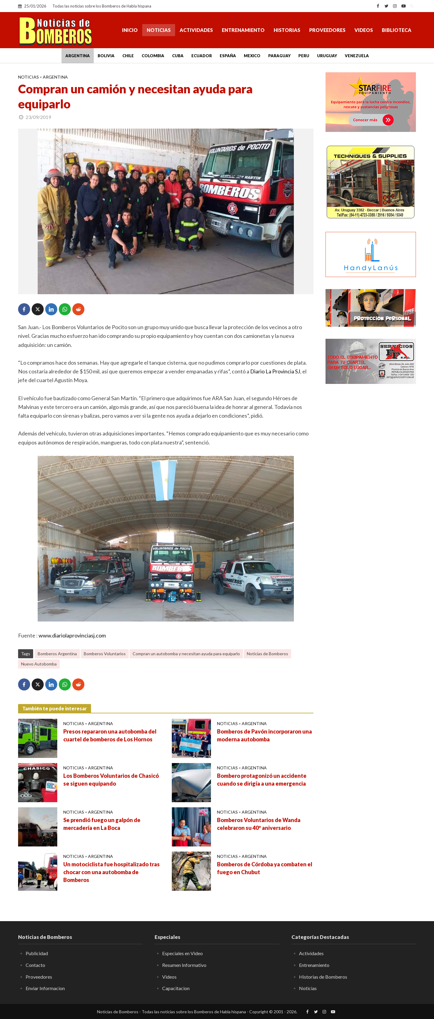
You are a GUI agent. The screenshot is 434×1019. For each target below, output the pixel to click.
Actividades (196, 30)
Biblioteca (396, 30)
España (228, 55)
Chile (128, 55)
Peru (303, 55)
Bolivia (106, 55)
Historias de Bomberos (323, 977)
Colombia (153, 55)
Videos (363, 30)
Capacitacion (176, 988)
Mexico (252, 55)
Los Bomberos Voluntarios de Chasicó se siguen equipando (111, 779)
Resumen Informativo (184, 965)
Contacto (35, 965)
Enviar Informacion (45, 988)
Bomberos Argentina (57, 653)
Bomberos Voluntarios (105, 653)
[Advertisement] (371, 486)
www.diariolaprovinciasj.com (72, 635)
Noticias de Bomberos (267, 653)
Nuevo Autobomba (39, 663)
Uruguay (327, 55)
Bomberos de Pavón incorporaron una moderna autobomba (264, 735)
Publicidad (37, 953)
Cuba (178, 55)
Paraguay (279, 55)
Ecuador (201, 55)
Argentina (77, 55)
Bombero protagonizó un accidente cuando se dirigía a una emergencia (262, 779)
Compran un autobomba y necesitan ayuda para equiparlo (186, 653)
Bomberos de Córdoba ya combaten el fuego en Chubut (264, 868)
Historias (287, 30)
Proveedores (327, 30)
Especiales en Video (182, 953)
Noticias (159, 30)
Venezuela (357, 55)
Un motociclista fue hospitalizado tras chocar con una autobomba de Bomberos (111, 872)
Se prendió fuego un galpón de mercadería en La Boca (101, 824)
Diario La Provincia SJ (275, 371)
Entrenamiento (243, 30)
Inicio (130, 30)
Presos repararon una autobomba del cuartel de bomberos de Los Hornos (109, 735)
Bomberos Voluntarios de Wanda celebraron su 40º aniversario (258, 824)
